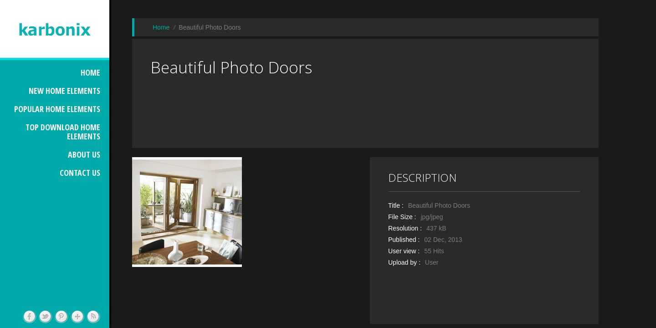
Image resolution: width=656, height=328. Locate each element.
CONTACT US (80, 172)
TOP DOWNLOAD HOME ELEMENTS (63, 132)
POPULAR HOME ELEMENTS (57, 108)
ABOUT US (84, 154)
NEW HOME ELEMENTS (64, 90)
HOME (90, 72)
